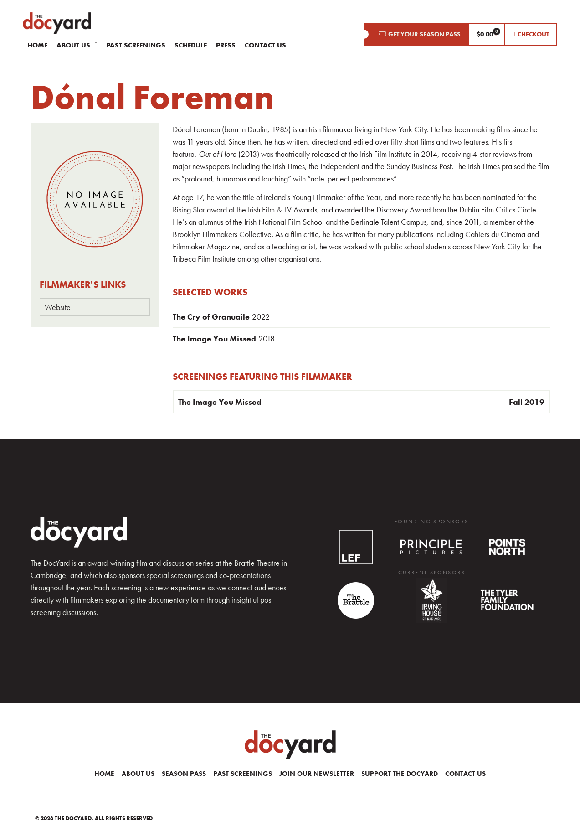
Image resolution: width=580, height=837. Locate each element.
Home (37, 45)
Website (58, 307)
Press (226, 45)
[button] (416, 34)
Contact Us (265, 45)
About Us (76, 45)
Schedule (191, 45)
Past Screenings (135, 45)
